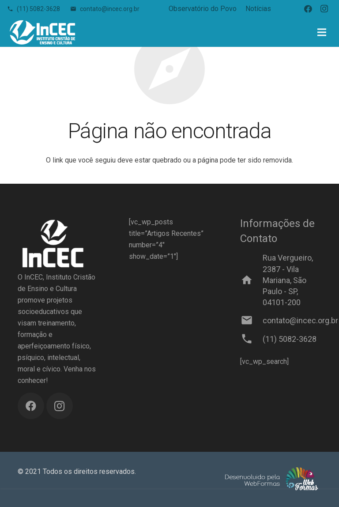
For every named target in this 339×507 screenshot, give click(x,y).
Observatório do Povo (203, 8)
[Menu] (322, 32)
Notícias (258, 8)
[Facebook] (308, 9)
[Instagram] (324, 9)
